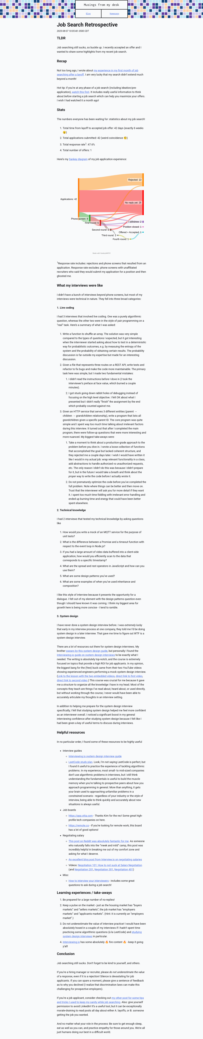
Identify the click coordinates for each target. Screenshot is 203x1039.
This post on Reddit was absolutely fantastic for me (99, 841)
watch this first (80, 92)
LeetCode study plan (80, 762)
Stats (61, 110)
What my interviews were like (80, 285)
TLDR (61, 38)
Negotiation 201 (84, 869)
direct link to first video (129, 676)
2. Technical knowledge (71, 510)
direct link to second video (72, 680)
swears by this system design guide (86, 650)
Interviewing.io (71, 942)
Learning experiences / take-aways (84, 893)
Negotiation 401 (123, 869)
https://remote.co (79, 825)
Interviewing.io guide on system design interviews (86, 655)
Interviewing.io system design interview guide (95, 756)
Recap (62, 61)
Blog (88, 13)
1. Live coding (65, 307)
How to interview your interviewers (89, 880)
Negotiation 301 (103, 869)
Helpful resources (71, 732)
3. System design (67, 616)
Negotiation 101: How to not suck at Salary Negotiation (110, 865)
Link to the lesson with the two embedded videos (86, 676)
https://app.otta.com (81, 815)
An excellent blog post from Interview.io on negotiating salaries (105, 859)
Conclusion (66, 954)
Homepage (114, 13)
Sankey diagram (78, 159)
